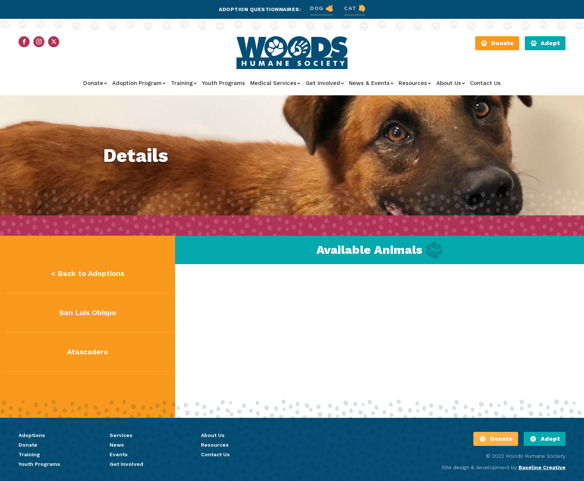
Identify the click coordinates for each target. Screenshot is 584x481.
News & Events (371, 83)
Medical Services (275, 83)
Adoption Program (138, 83)
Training (184, 83)
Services (121, 435)
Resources (415, 83)
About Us (450, 83)
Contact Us (485, 83)
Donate (95, 83)
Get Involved (325, 83)
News (117, 445)
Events (119, 454)
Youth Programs (223, 83)
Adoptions (32, 435)
